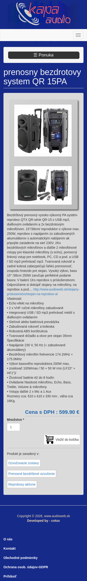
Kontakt (9, 548)
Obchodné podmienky (20, 558)
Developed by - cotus (43, 520)
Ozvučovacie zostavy (23, 463)
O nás (8, 539)
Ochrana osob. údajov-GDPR (25, 567)
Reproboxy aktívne (21, 484)
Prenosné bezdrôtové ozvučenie (31, 474)
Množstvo (15, 419)
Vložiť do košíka (67, 439)
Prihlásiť (10, 576)
